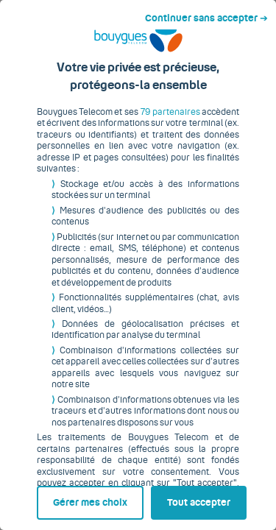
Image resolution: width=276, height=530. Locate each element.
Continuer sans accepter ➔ (212, 13)
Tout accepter (201, 498)
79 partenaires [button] (166, 123)
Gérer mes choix (67, 498)
